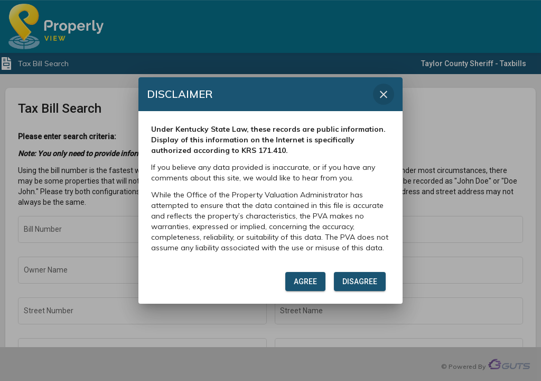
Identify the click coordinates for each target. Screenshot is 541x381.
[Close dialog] (383, 94)
